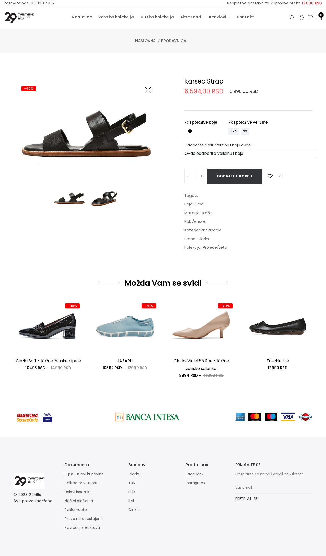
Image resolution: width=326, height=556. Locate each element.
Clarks (203, 238)
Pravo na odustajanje (84, 518)
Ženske (198, 221)
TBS (131, 482)
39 (245, 131)
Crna (199, 204)
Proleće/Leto (215, 247)
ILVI (131, 500)
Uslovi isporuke (78, 491)
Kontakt (245, 17)
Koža (207, 212)
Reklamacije (76, 509)
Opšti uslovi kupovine (84, 474)
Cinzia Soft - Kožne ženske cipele (48, 361)
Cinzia (134, 509)
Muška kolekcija (157, 17)
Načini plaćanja (79, 500)
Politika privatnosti (81, 482)
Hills (131, 491)
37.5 (234, 131)
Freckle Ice (278, 361)
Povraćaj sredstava (82, 527)
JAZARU (125, 361)
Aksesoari (190, 17)
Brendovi (219, 17)
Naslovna (82, 17)
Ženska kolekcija (116, 17)
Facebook (194, 474)
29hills (35, 494)
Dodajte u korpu (234, 176)
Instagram (195, 482)
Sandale (214, 230)
